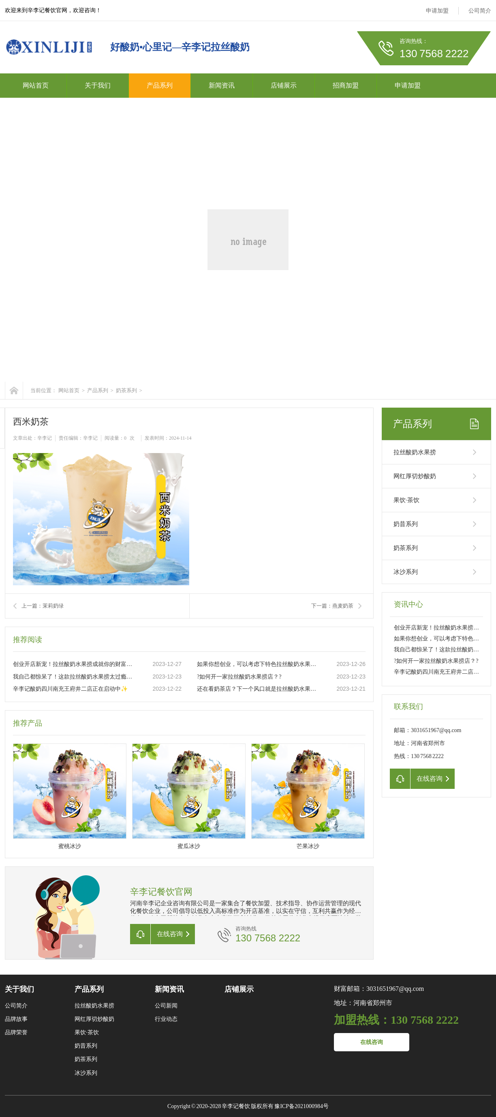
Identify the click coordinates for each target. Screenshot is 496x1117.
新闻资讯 (222, 85)
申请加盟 (437, 11)
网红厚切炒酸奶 (414, 476)
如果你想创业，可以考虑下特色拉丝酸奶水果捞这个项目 (258, 664)
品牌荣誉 (16, 1032)
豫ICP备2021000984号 (301, 1106)
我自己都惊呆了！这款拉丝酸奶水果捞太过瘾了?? (74, 677)
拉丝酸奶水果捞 (414, 452)
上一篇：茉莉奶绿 (42, 606)
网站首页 (36, 85)
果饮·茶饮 (406, 500)
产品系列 (160, 85)
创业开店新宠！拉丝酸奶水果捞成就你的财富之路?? (74, 664)
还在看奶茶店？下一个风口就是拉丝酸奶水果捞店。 (258, 689)
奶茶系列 (126, 390)
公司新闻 (166, 1006)
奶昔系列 (405, 524)
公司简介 (479, 11)
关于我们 (98, 85)
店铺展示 (284, 85)
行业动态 (166, 1019)
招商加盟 (346, 85)
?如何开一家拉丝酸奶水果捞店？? (239, 677)
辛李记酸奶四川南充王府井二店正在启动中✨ (70, 689)
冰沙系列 (405, 572)
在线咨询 (371, 1042)
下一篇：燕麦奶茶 (332, 606)
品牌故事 (16, 1019)
